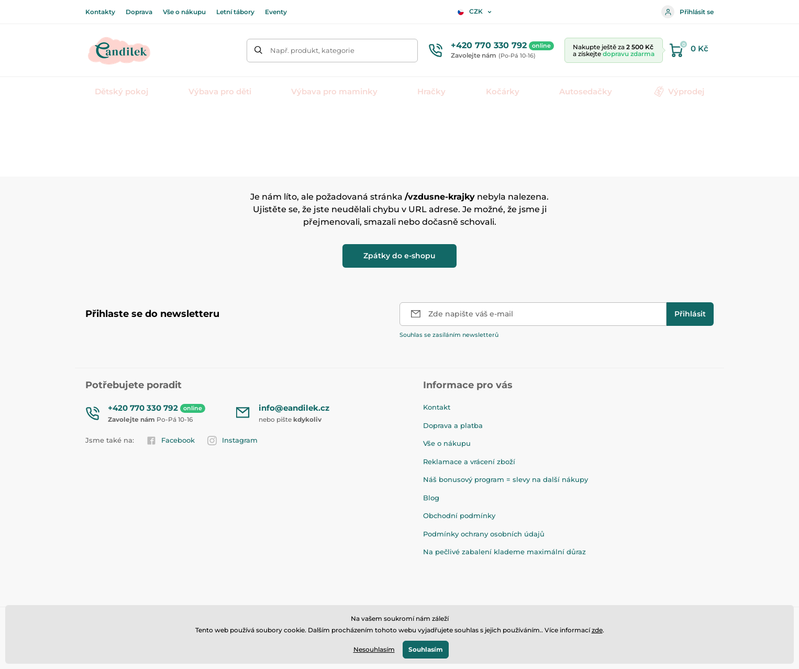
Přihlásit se (687, 11)
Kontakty (100, 12)
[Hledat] (258, 50)
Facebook (171, 440)
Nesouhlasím (374, 649)
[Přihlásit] (690, 314)
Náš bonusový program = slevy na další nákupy (505, 479)
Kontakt (436, 407)
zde (597, 630)
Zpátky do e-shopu (399, 255)
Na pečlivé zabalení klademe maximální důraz (504, 551)
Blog (431, 497)
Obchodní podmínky (459, 515)
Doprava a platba (453, 425)
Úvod (93, 123)
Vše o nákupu (184, 12)
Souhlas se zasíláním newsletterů (449, 334)
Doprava (139, 12)
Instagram (232, 440)
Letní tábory (235, 12)
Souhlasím (425, 649)
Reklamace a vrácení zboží (469, 461)
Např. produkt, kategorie (312, 50)
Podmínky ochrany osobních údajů (484, 534)
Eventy (276, 12)
